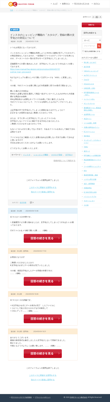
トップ (55, 3)
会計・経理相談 (89, 183)
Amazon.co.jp (89, 84)
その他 (86, 205)
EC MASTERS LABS (90, 192)
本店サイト (88, 119)
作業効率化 (88, 188)
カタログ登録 (56, 154)
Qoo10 (86, 79)
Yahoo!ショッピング (91, 71)
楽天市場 (23, 202)
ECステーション (89, 131)
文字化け (69, 154)
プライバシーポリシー (43, 397)
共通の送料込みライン (91, 127)
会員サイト (66, 3)
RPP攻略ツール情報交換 (92, 155)
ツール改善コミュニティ (92, 166)
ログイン (97, 3)
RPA (85, 171)
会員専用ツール (89, 114)
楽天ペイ (87, 151)
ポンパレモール (89, 103)
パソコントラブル (90, 196)
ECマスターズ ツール (81, 3)
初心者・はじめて (90, 62)
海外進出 (87, 136)
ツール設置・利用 (90, 123)
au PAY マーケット (90, 75)
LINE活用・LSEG (89, 88)
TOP (11, 10)
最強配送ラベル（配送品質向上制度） (92, 109)
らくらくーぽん (89, 99)
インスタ (26, 154)
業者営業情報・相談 (91, 175)
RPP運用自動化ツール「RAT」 (91, 93)
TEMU (86, 147)
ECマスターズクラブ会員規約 (21, 397)
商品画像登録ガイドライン (92, 161)
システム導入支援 (90, 179)
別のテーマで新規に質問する (43, 192)
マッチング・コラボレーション (92, 141)
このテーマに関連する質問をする (42, 187)
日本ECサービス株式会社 (78, 397)
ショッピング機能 (40, 154)
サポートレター (89, 201)
